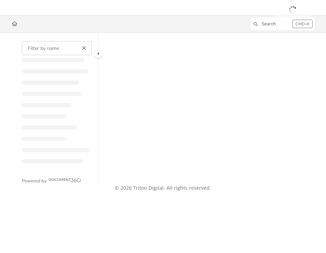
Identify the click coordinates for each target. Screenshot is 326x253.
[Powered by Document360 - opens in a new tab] (51, 180)
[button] (282, 24)
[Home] (14, 23)
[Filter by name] (57, 48)
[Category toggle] (98, 54)
